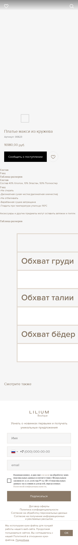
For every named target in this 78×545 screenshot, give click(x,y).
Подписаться (39, 496)
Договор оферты (39, 506)
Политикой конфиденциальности (29, 486)
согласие (45, 474)
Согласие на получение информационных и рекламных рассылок (39, 518)
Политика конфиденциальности (39, 509)
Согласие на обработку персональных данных (39, 513)
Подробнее (22, 540)
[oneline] (39, 438)
